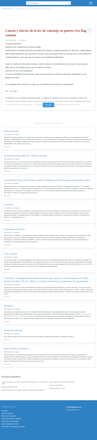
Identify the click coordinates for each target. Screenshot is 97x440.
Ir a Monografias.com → (74, 407)
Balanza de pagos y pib (9, 387)
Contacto (4, 411)
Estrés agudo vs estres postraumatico (61, 382)
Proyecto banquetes (56, 385)
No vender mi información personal (13, 426)
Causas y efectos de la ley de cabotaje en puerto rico (33, 8)
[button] (89, 33)
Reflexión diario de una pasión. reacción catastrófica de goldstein (23, 390)
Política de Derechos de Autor (11, 418)
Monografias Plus (7, 8)
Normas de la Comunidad (9, 421)
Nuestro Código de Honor (9, 424)
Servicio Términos (7, 413)
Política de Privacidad (8, 416)
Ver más (48, 105)
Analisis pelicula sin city (57, 388)
